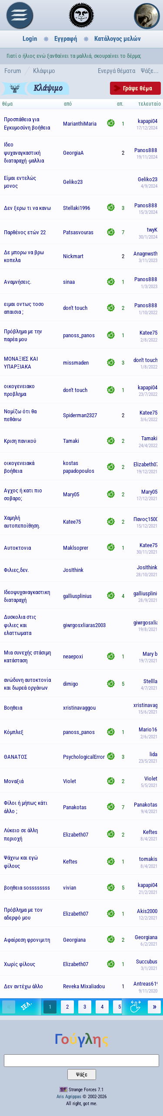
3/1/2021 (149, 968)
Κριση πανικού (20, 441)
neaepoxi (73, 656)
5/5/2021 (149, 785)
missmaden (76, 362)
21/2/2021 (148, 892)
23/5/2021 (148, 761)
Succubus (146, 961)
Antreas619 (146, 983)
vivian (69, 887)
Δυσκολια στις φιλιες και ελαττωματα (20, 625)
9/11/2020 (148, 991)
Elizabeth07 (146, 464)
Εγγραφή (65, 39)
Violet (69, 781)
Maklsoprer (75, 548)
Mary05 (71, 494)
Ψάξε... (150, 71)
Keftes (150, 832)
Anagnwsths (146, 253)
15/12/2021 (146, 526)
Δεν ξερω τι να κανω (27, 208)
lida (153, 754)
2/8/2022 (148, 340)
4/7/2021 (149, 688)
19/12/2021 (146, 472)
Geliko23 (73, 182)
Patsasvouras (78, 232)
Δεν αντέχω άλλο (23, 986)
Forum (12, 71)
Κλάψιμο (44, 71)
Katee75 (148, 332)
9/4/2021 (149, 811)
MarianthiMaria (79, 123)
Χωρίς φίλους (19, 964)
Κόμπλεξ (13, 732)
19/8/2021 (147, 629)
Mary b (150, 654)
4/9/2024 (149, 186)
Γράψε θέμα (137, 88)
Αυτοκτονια (17, 548)
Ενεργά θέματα (116, 71)
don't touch (75, 308)
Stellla (150, 681)
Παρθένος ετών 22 (25, 232)
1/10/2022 (148, 313)
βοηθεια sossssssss (27, 887)
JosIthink (73, 570)
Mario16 (148, 729)
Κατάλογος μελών (117, 39)
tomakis (148, 859)
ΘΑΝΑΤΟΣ (15, 757)
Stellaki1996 (76, 208)
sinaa (69, 282)
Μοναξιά (13, 781)
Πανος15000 (147, 519)
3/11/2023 (148, 260)
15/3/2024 (148, 212)
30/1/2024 (148, 237)
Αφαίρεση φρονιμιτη (27, 940)
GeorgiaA (73, 152)
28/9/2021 (147, 600)
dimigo (70, 684)
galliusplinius (77, 596)
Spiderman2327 (80, 415)
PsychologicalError (84, 757)
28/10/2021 (146, 575)
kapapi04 (147, 121)
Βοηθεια (13, 707)
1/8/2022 (148, 367)
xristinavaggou (79, 707)
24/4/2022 (148, 445)
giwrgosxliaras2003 (84, 625)
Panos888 (145, 150)
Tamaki (71, 441)
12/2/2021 (148, 918)
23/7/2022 (148, 394)
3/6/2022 (148, 419)
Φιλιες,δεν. (16, 570)
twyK (152, 229)
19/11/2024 (146, 157)
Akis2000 (147, 911)
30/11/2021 (146, 552)
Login (30, 39)
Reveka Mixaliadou (84, 986)
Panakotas (74, 807)
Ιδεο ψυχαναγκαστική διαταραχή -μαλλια (24, 152)
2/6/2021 (148, 737)
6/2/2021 (148, 944)
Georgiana (74, 940)
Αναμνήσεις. (17, 282)
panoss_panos (79, 335)
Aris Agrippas (69, 1096)
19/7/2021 (148, 661)
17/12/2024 (146, 128)
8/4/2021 (148, 839)
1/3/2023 (149, 286)
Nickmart (73, 256)
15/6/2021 (147, 712)
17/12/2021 (146, 499)
